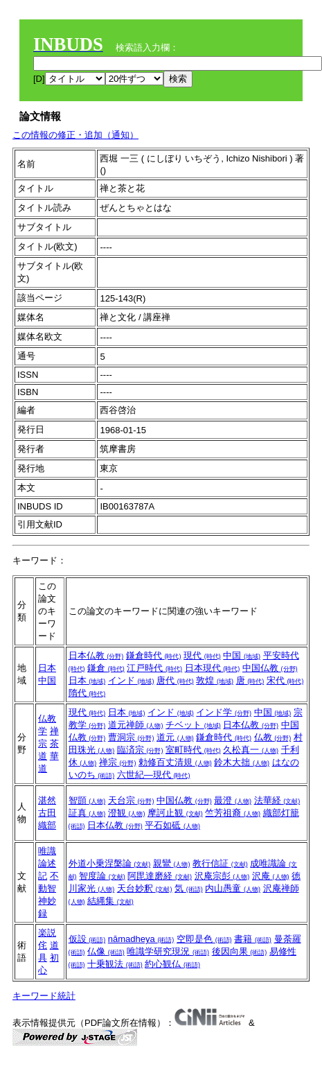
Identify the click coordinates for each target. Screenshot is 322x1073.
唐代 (175, 680)
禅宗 (117, 762)
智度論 (102, 876)
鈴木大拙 (241, 762)
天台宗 (131, 800)
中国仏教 (270, 668)
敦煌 (214, 680)
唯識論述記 (47, 863)
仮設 (87, 939)
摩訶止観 (175, 813)
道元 (175, 737)
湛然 (47, 800)
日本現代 (212, 668)
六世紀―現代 (153, 774)
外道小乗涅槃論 (110, 863)
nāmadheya (141, 939)
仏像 (106, 951)
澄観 (126, 813)
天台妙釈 (144, 888)
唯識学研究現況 (168, 951)
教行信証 (220, 863)
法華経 (277, 800)
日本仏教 (96, 655)
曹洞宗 (131, 737)
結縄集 (110, 901)
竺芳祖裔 (232, 813)
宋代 (285, 680)
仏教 (273, 737)
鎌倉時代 (153, 655)
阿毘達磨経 (159, 876)
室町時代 (193, 749)
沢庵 (270, 876)
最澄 (232, 800)
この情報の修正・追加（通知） (75, 135)
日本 (47, 668)
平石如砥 (172, 825)
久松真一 (250, 749)
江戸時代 (154, 668)
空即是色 (204, 939)
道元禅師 (135, 724)
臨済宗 (140, 749)
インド (131, 680)
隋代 (87, 693)
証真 (87, 813)
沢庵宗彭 (222, 876)
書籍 (252, 939)
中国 (47, 680)
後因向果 (239, 951)
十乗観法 (115, 964)
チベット (193, 724)
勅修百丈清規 (175, 762)
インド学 (223, 712)
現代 (202, 655)
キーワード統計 (43, 996)
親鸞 (171, 863)
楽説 (47, 932)
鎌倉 (106, 668)
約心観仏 (172, 964)
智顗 (87, 800)
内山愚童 (232, 888)
